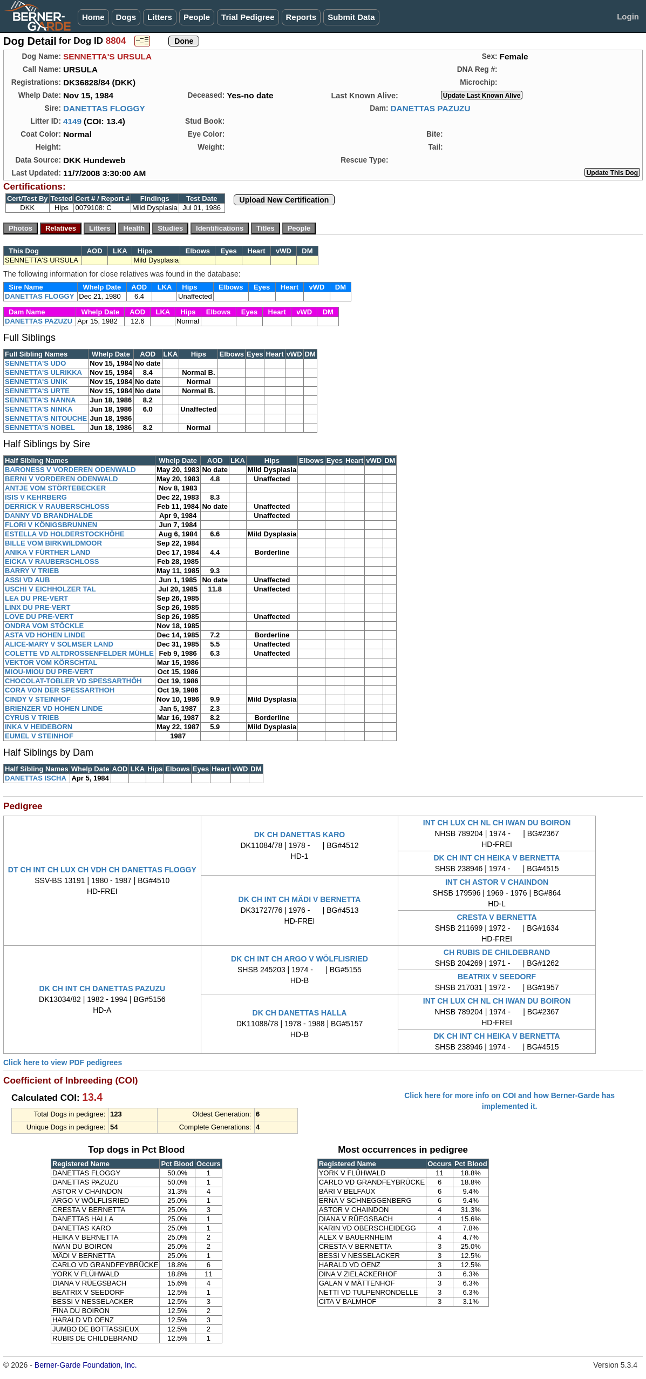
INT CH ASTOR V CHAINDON (496, 882)
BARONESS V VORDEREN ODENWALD (70, 470)
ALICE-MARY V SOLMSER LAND (59, 644)
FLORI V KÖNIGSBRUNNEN (51, 525)
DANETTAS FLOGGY (104, 108)
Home (93, 17)
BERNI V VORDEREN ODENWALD (61, 479)
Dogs (126, 17)
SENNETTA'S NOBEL (40, 427)
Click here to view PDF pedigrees (62, 1062)
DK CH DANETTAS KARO (299, 834)
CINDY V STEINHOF (38, 699)
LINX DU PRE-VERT (37, 607)
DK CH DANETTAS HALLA (300, 1012)
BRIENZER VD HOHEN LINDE (54, 708)
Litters (159, 17)
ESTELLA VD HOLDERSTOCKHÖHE (65, 534)
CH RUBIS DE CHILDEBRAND (497, 952)
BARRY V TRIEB (32, 571)
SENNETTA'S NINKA (39, 409)
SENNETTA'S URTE (37, 391)
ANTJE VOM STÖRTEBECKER (55, 488)
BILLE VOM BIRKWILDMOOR (53, 543)
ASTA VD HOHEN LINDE (45, 635)
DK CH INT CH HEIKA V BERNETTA (497, 857)
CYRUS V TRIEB (32, 718)
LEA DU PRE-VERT (36, 598)
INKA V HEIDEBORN (38, 727)
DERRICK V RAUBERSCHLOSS (57, 506)
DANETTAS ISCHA (35, 778)
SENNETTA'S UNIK (36, 382)
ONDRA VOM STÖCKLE (44, 626)
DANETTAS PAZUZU (430, 108)
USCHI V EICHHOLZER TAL (50, 589)
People (196, 17)
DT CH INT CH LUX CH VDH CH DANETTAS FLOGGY (102, 869)
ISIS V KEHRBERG (36, 497)
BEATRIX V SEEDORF (497, 976)
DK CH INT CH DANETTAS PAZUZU (102, 988)
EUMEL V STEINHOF (39, 736)
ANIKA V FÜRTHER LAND (47, 552)
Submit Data (351, 17)
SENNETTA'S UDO (35, 363)
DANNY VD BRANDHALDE (49, 516)
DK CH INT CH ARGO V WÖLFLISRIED (299, 958)
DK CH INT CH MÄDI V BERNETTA (300, 899)
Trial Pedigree (247, 17)
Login (628, 16)
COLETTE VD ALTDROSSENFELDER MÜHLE (79, 653)
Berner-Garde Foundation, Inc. (86, 1365)
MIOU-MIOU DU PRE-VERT (49, 672)
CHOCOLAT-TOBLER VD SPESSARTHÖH (73, 681)
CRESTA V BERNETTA (496, 917)
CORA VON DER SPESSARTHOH (59, 690)
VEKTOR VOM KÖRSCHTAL (51, 662)
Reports (301, 17)
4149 (72, 121)
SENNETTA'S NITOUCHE (46, 418)
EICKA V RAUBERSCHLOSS (52, 561)
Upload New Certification (284, 200)
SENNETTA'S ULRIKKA (43, 372)
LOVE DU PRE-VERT (39, 617)
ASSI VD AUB (27, 580)
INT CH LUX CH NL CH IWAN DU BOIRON (497, 822)
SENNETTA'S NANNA (40, 400)
